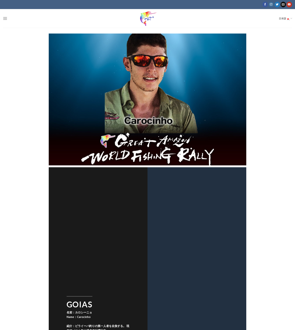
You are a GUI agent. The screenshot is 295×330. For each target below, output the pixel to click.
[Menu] (5, 18)
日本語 (285, 18)
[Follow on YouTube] (289, 4)
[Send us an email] (283, 4)
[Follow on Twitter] (277, 4)
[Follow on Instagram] (271, 4)
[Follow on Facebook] (265, 4)
